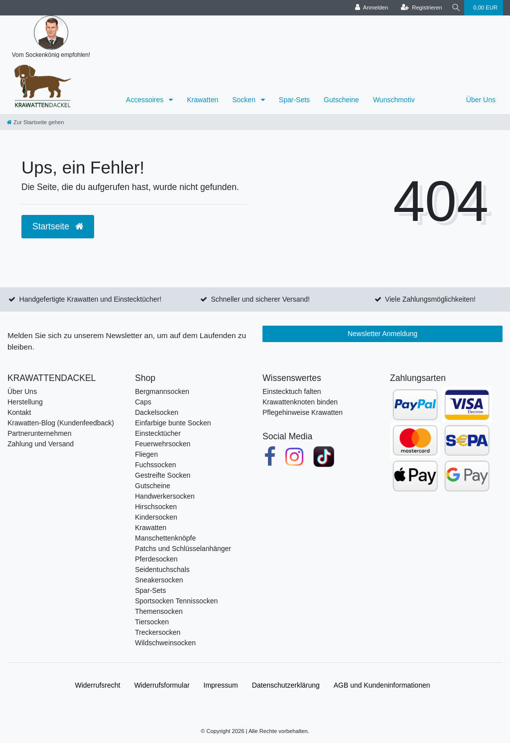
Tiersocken (152, 622)
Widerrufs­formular (161, 685)
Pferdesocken (156, 559)
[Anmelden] (368, 7)
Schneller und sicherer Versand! (260, 299)
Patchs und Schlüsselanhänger (183, 549)
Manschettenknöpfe (165, 538)
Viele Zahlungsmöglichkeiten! (430, 299)
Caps (143, 402)
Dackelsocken (156, 412)
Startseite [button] (57, 226)
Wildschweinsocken (165, 643)
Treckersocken (157, 632)
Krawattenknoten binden (300, 402)
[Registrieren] (418, 7)
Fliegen (146, 454)
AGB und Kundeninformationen (382, 685)
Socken (244, 100)
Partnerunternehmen (39, 433)
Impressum (221, 685)
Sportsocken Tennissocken (176, 601)
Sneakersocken (159, 580)
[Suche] (454, 7)
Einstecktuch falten (291, 391)
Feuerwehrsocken (162, 444)
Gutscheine (341, 100)
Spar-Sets (294, 100)
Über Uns (481, 100)
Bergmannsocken (162, 391)
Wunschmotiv (394, 100)
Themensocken (159, 611)
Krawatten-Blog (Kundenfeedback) (60, 423)
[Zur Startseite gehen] (35, 122)
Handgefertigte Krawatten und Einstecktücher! (90, 299)
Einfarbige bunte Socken (173, 423)
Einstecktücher (158, 433)
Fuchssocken (155, 465)
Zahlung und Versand (40, 444)
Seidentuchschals (162, 569)
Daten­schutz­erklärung (286, 685)
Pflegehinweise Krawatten (302, 412)
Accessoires (145, 100)
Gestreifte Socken (162, 475)
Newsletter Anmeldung (382, 334)
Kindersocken (156, 517)
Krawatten (202, 100)
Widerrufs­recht (97, 685)
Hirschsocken (156, 507)
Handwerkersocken (165, 496)
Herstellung (25, 402)
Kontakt (19, 412)
